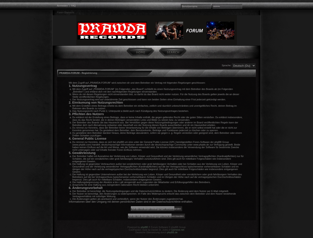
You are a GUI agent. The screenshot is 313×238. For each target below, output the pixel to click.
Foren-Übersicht (65, 12)
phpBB (144, 227)
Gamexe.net (177, 229)
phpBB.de (172, 232)
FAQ (73, 5)
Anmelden (62, 5)
